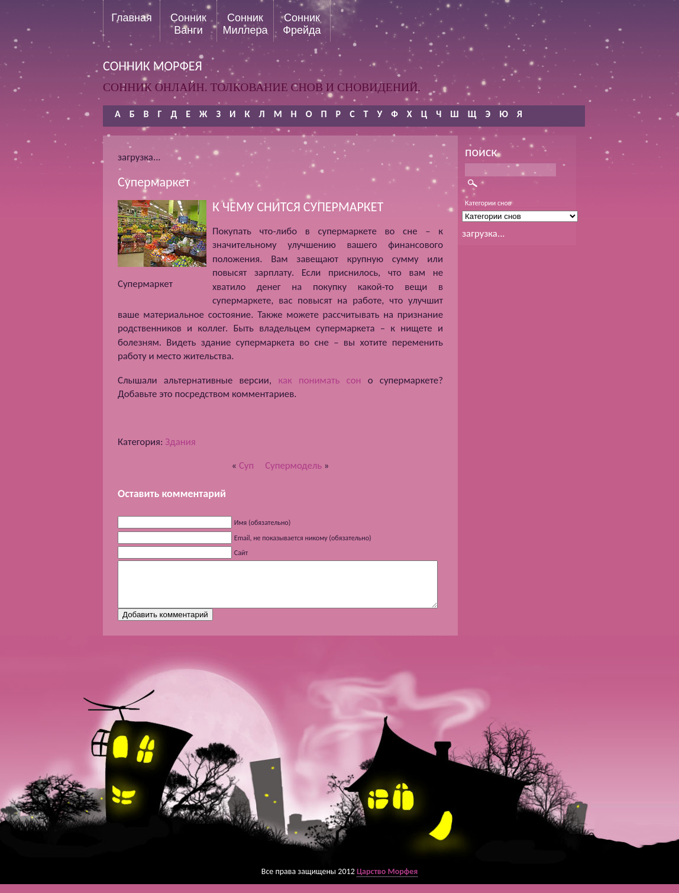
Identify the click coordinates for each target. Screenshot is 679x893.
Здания (180, 442)
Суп (246, 465)
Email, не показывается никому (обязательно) (302, 538)
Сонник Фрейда (302, 24)
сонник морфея (152, 66)
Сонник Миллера (244, 24)
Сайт (241, 553)
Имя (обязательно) (262, 522)
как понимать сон (319, 380)
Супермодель (293, 465)
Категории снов (488, 203)
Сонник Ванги (188, 24)
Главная (131, 18)
